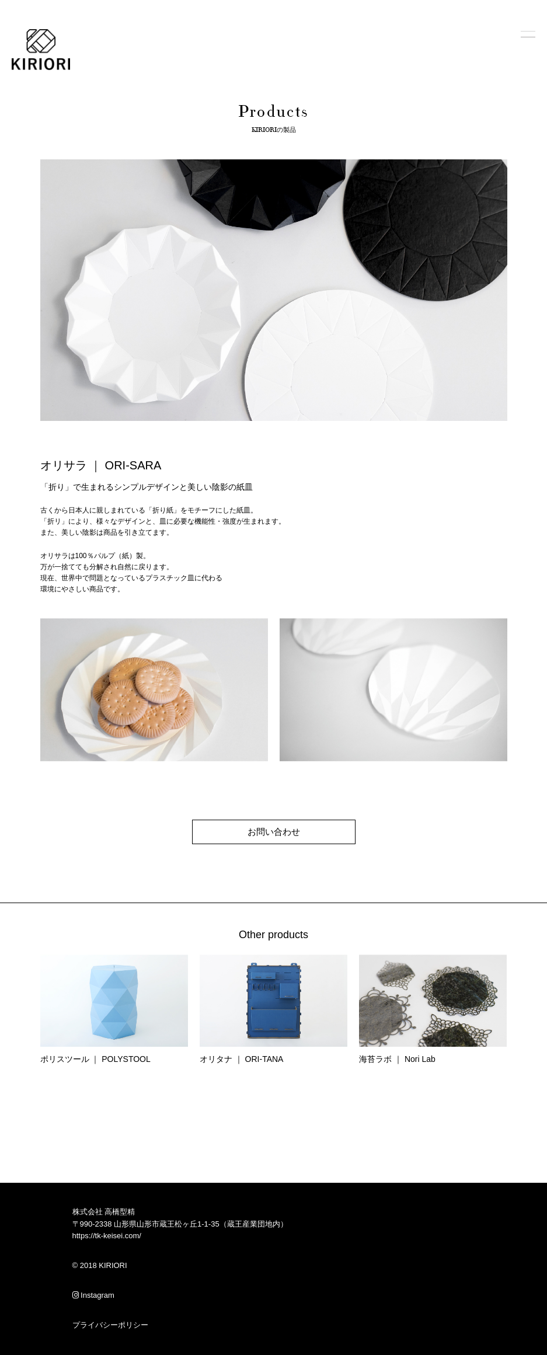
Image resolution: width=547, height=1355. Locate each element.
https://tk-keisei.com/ (106, 1235)
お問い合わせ (274, 832)
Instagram (93, 1295)
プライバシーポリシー (110, 1325)
